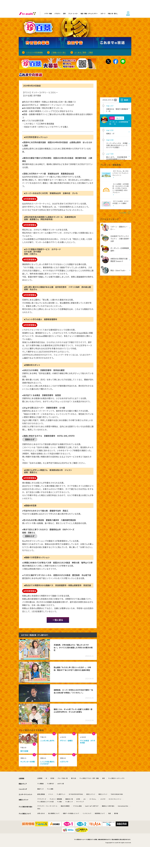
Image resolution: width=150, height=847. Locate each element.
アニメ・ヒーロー (73, 13)
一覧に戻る (58, 619)
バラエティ (57, 13)
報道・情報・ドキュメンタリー (89, 13)
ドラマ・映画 (48, 13)
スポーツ (102, 13)
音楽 (64, 13)
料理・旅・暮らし (113, 13)
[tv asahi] (28, 13)
